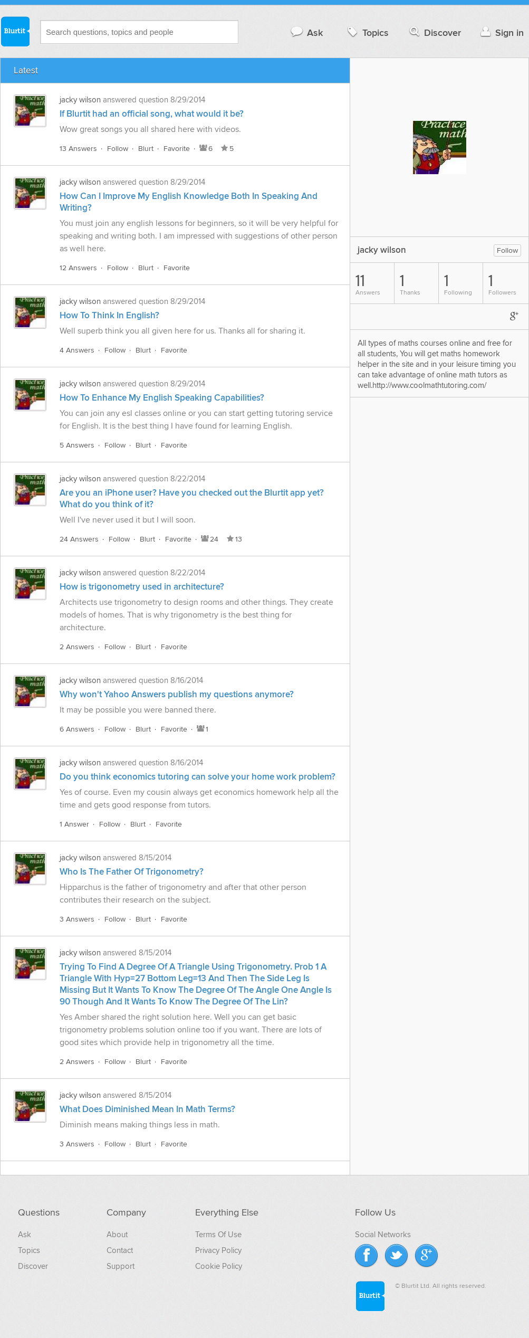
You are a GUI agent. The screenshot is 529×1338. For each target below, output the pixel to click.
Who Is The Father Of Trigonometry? (132, 872)
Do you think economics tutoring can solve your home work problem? (197, 777)
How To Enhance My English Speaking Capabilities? (162, 398)
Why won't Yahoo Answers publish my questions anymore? (177, 694)
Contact (120, 1250)
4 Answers (77, 350)
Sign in (501, 32)
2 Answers (77, 646)
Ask (306, 32)
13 (233, 539)
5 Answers (77, 445)
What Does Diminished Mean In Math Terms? (147, 1109)
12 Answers (78, 267)
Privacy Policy (218, 1250)
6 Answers (77, 729)
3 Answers (77, 919)
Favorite (176, 148)
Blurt (145, 148)
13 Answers (78, 148)
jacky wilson (80, 100)
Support (120, 1266)
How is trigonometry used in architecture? (142, 587)
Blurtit (15, 31)
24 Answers (79, 539)
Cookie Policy (218, 1266)
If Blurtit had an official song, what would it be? (152, 114)
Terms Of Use (218, 1234)
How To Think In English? (109, 315)
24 (208, 539)
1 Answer (74, 824)
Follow (117, 148)
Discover (434, 32)
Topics (367, 32)
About (117, 1234)
